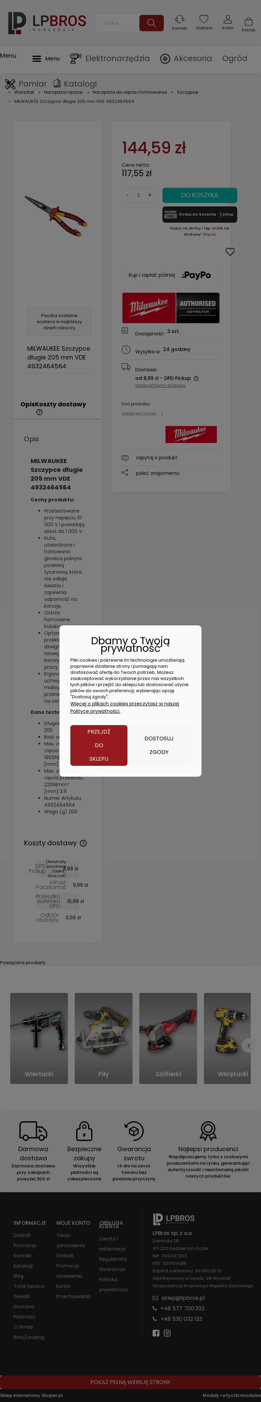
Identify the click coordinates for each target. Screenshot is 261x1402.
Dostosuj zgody (159, 745)
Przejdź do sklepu (98, 745)
